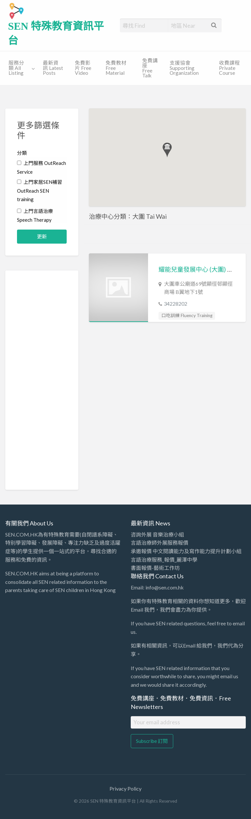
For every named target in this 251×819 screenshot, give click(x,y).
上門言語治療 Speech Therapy (35, 215)
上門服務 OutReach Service (41, 167)
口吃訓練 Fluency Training (186, 315)
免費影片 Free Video (83, 68)
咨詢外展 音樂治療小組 (157, 534)
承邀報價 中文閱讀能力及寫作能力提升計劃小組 (186, 551)
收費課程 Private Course (229, 68)
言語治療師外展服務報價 (159, 542)
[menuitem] (20, 68)
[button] (167, 150)
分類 (22, 153)
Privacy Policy (125, 788)
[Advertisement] (42, 380)
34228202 (175, 303)
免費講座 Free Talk (150, 68)
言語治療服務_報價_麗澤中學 (164, 559)
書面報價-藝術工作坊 (155, 568)
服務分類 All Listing (16, 68)
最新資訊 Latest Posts (53, 68)
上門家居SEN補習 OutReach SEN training (39, 190)
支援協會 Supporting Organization (184, 68)
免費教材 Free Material (116, 68)
